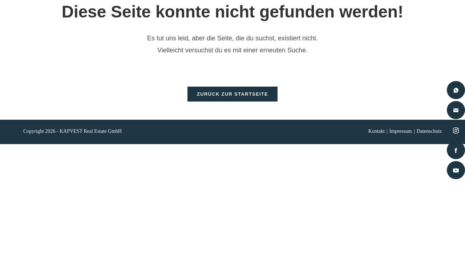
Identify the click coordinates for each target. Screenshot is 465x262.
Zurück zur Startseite (232, 98)
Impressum (400, 135)
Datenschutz (429, 135)
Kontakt (376, 135)
